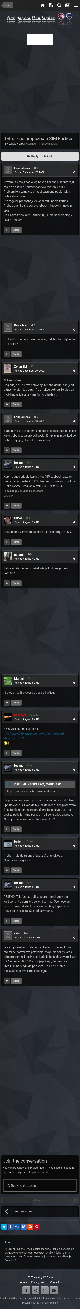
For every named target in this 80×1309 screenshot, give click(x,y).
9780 (34, 715)
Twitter (35, 1290)
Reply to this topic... (22, 1186)
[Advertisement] (40, 87)
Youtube (54, 1290)
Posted (29, 172)
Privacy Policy (39, 1282)
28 (29, 462)
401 (30, 841)
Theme (22, 1282)
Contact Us (56, 1282)
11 (30, 678)
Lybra (54, 143)
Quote (16, 230)
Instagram (45, 1290)
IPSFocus (48, 1277)
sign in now (10, 1172)
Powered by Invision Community (40, 1302)
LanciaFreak (15, 143)
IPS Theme (33, 1277)
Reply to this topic (42, 156)
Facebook (26, 1290)
